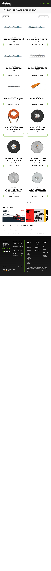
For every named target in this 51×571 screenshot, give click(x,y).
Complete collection (28, 263)
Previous (19, 202)
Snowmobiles (29, 247)
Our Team (44, 247)
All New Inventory (28, 245)
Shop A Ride (10, 269)
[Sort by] (43, 16)
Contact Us (45, 244)
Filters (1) (6, 17)
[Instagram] (21, 255)
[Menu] (47, 3)
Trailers (28, 251)
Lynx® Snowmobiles (29, 260)
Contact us (4, 233)
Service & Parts (45, 252)
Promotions (45, 250)
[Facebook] (19, 255)
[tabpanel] (18, 248)
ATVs (27, 248)
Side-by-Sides (29, 250)
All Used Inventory (36, 245)
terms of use (32, 271)
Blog (43, 246)
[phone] (41, 3)
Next (32, 202)
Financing (36, 251)
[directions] (44, 3)
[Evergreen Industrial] (6, 3)
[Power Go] (13, 271)
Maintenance (45, 253)
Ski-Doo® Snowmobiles (29, 258)
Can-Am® (28, 255)
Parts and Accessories (45, 256)
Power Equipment (28, 254)
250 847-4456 (6, 251)
